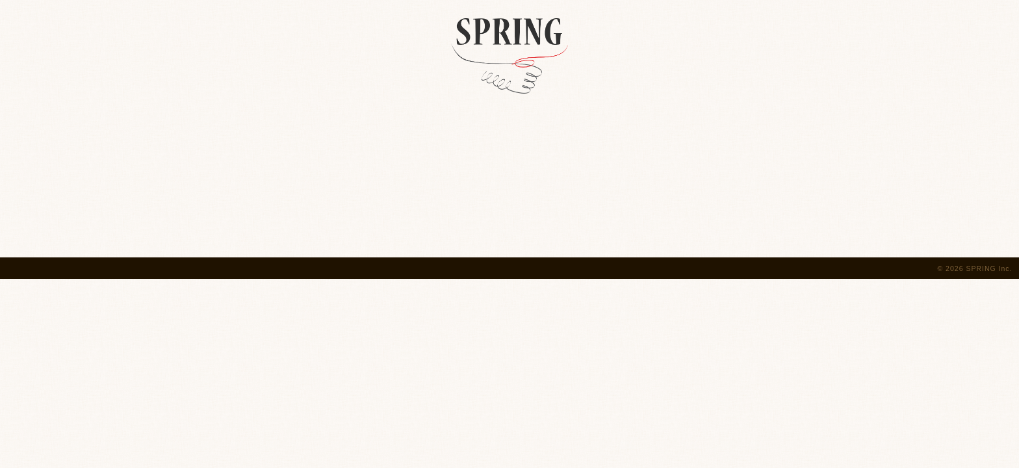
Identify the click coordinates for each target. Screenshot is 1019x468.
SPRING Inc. (989, 268)
